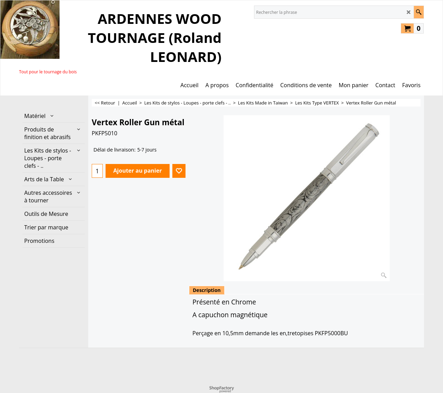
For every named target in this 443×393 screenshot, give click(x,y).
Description (207, 290)
